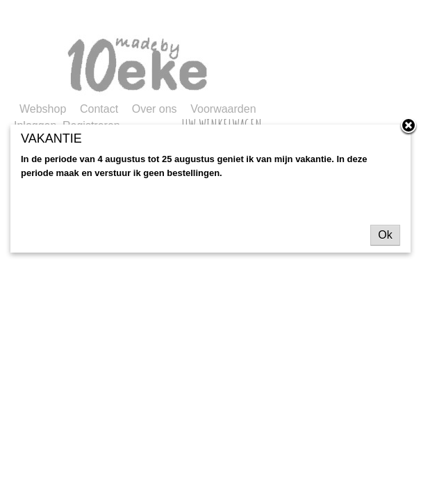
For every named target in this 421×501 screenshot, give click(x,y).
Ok (385, 235)
